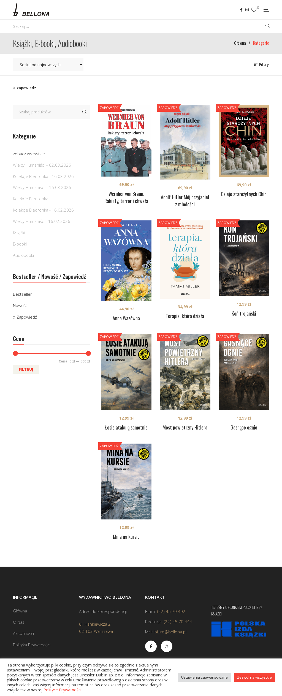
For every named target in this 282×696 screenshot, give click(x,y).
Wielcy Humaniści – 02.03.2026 (42, 165)
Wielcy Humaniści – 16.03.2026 (42, 187)
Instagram (247, 10)
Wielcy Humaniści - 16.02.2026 (41, 221)
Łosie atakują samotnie (126, 427)
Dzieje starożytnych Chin (244, 194)
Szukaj (84, 112)
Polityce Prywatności (62, 689)
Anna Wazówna (126, 318)
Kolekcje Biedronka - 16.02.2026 (43, 210)
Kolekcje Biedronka (30, 198)
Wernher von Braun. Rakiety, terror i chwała (126, 197)
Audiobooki (23, 255)
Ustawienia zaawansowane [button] (204, 677)
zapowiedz (26, 87)
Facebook (241, 10)
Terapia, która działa (185, 315)
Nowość (20, 305)
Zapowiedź (27, 317)
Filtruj (26, 369)
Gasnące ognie (244, 427)
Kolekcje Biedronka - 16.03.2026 (43, 176)
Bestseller (22, 294)
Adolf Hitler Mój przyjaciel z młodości (185, 200)
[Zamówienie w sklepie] (48, 64)
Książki (19, 232)
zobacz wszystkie (29, 153)
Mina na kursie (126, 536)
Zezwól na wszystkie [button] (254, 677)
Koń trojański (244, 313)
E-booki (20, 244)
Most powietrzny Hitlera (184, 427)
